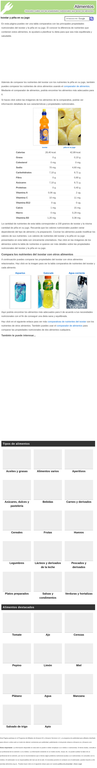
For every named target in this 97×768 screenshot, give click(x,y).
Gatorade (48, 273)
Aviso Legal (78, 764)
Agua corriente (77, 273)
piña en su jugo (69, 147)
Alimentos (84, 6)
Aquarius (20, 273)
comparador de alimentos (76, 86)
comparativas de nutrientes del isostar (67, 321)
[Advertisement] (48, 58)
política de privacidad (65, 764)
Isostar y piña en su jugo (15, 17)
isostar (44, 147)
